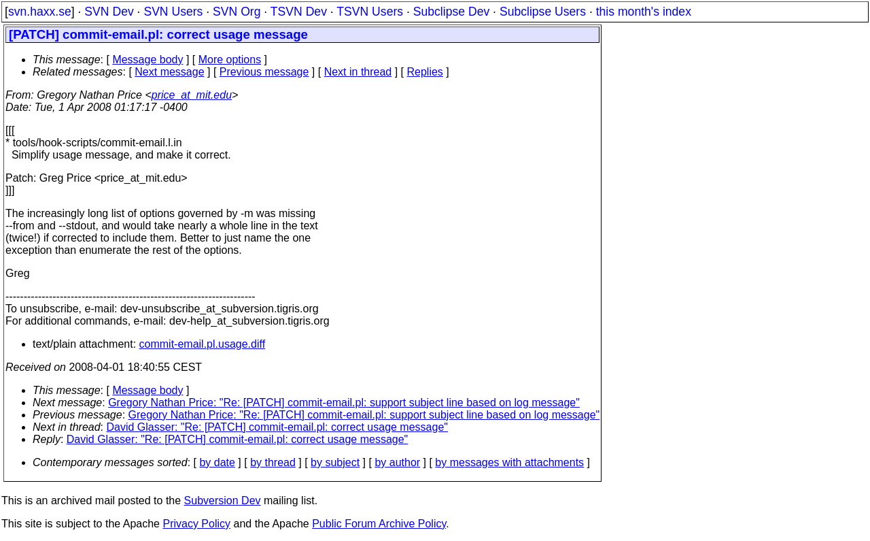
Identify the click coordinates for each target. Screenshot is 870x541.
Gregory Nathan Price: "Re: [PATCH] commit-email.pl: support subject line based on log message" (344, 402)
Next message (169, 72)
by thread (273, 462)
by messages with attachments (509, 462)
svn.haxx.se (39, 11)
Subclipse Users (543, 11)
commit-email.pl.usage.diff (202, 344)
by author (397, 462)
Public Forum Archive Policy (379, 523)
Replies (425, 72)
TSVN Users (369, 11)
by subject (335, 462)
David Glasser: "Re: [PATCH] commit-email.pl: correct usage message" (277, 427)
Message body (147, 59)
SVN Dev (108, 11)
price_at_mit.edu (192, 95)
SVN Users (173, 11)
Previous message (264, 72)
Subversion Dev (222, 500)
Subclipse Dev (451, 11)
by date (216, 462)
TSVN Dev (299, 11)
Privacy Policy (196, 523)
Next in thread (358, 72)
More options (230, 59)
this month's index (643, 11)
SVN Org (236, 11)
